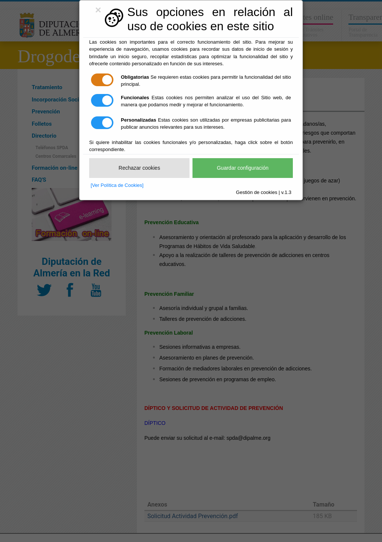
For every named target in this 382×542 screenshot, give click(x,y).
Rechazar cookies (139, 168)
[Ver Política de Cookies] (117, 185)
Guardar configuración (243, 168)
